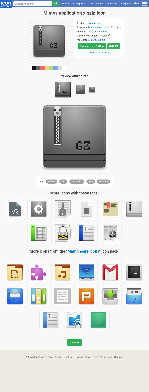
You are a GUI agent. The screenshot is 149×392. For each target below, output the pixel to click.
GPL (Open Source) (97, 31)
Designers (125, 3)
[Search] (55, 3)
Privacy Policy (82, 357)
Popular (100, 3)
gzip (91, 181)
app (63, 181)
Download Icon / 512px (92, 46)
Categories (79, 3)
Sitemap (118, 357)
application (76, 181)
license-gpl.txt (97, 39)
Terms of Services (102, 357)
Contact (68, 357)
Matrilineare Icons (98, 27)
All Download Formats (99, 52)
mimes (51, 181)
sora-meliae (94, 23)
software (103, 181)
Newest (66, 3)
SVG (90, 3)
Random (112, 3)
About (58, 357)
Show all (74, 342)
